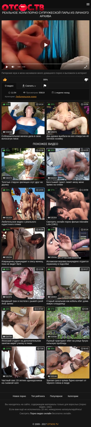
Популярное (56, 396)
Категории (73, 396)
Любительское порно (26, 96)
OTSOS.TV (52, 424)
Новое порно (19, 396)
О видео (9, 86)
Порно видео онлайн (40, 413)
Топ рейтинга (38, 396)
